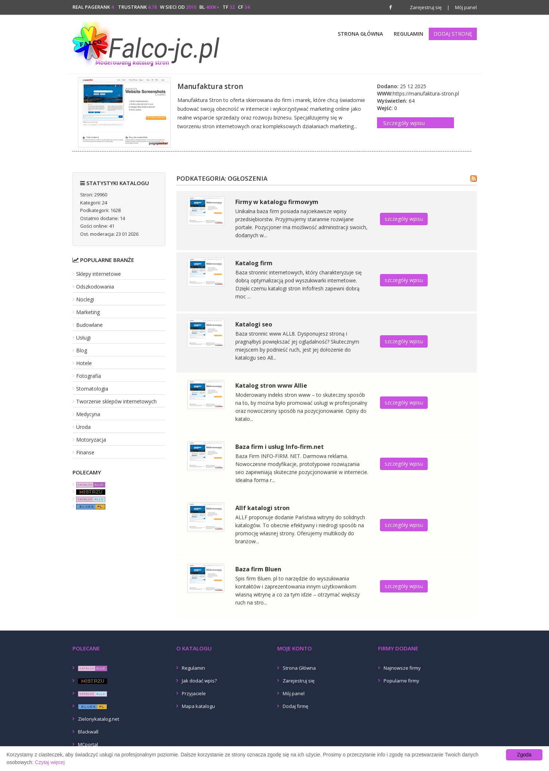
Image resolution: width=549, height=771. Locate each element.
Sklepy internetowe (98, 273)
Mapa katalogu (198, 706)
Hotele (84, 363)
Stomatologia (92, 388)
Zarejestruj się (426, 7)
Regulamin (408, 33)
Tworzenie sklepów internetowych (116, 401)
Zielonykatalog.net (98, 719)
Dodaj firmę (295, 706)
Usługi (83, 337)
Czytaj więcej (50, 762)
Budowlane (89, 324)
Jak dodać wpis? (199, 680)
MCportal (88, 744)
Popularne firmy (401, 680)
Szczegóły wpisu (404, 122)
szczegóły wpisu (404, 218)
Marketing (88, 312)
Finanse (85, 452)
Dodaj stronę (453, 33)
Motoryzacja (91, 439)
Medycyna (88, 414)
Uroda (83, 426)
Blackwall (88, 731)
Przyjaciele (194, 693)
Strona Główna (360, 33)
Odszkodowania (95, 286)
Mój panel (462, 7)
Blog (81, 350)
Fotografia (88, 375)
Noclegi (85, 299)
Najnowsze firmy (402, 668)
